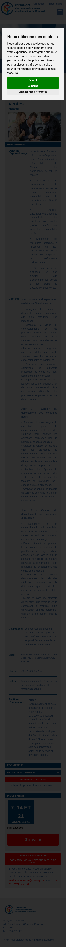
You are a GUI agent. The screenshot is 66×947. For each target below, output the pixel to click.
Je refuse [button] (33, 85)
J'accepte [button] (33, 80)
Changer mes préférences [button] (33, 91)
